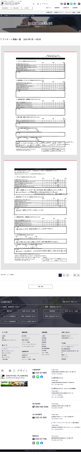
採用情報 (44, 346)
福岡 (3, 338)
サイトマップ (65, 357)
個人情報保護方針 (66, 349)
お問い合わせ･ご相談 (28, 311)
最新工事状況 (25, 340)
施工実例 (24, 336)
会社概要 (44, 338)
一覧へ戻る (40, 286)
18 (74, 275)
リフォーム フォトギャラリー (29, 344)
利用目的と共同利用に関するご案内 (70, 352)
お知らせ (44, 344)
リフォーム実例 (26, 342)
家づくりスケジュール (7, 351)
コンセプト (5, 349)
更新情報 (64, 359)
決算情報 (44, 342)
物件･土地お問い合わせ (28, 316)
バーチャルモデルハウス (28, 346)
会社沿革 (44, 340)
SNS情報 (44, 350)
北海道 (3, 336)
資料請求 (9, 311)
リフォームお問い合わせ (28, 322)
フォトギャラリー (26, 338)
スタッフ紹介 (45, 352)
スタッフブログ (46, 354)
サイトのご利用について (68, 347)
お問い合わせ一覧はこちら (70, 302)
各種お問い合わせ (66, 336)
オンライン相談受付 (9, 316)
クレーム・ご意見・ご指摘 (28, 359)
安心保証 (4, 355)
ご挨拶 (43, 336)
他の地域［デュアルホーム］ (9, 340)
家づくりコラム (6, 357)
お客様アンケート (8, 15)
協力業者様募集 (46, 348)
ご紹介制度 (5, 359)
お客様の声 (24, 355)
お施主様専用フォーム (67, 338)
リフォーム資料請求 (9, 322)
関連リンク (64, 355)
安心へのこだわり (6, 353)
